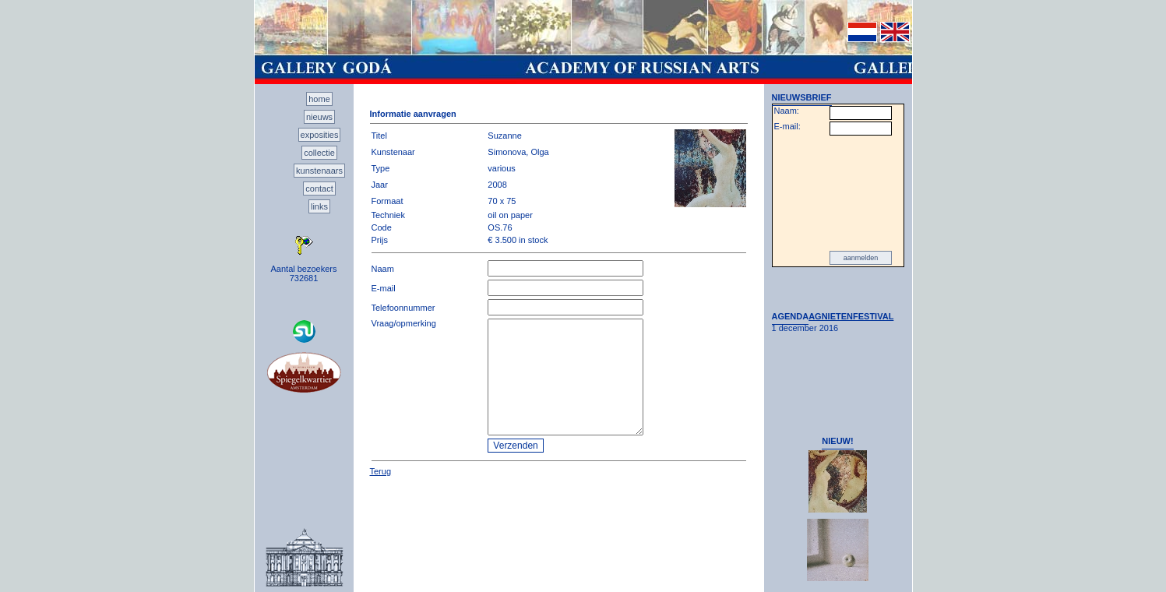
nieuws (319, 117)
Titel (379, 135)
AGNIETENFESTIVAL (850, 316)
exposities (320, 134)
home (319, 99)
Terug (381, 471)
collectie (319, 152)
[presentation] (838, 193)
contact (319, 188)
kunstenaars (319, 170)
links (319, 206)
